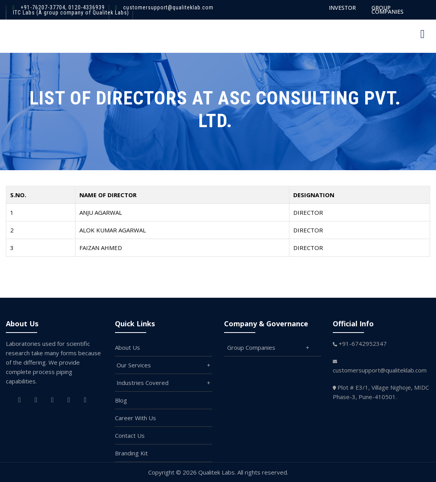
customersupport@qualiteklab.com (168, 7)
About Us (127, 347)
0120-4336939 (86, 7)
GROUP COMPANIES (387, 9)
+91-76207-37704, (44, 7)
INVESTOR (342, 7)
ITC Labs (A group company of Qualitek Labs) (71, 12)
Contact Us (130, 435)
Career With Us (135, 418)
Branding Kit (131, 453)
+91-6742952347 (363, 343)
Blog (121, 400)
